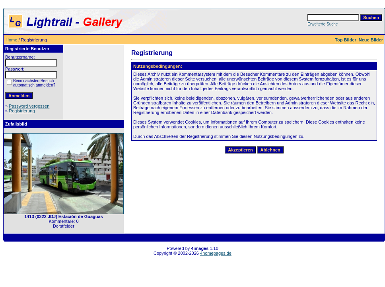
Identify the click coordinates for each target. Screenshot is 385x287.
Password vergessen (29, 106)
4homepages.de (215, 253)
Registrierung (22, 110)
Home (11, 39)
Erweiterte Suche (322, 24)
